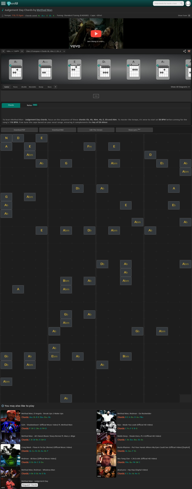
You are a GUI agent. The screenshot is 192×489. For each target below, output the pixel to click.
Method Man (44, 10)
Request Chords (29, 485)
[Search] (181, 3)
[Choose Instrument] (55, 87)
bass (50, 87)
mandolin (32, 87)
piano (15, 87)
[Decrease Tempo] (3, 51)
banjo (41, 87)
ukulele (24, 87)
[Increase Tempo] (22, 51)
